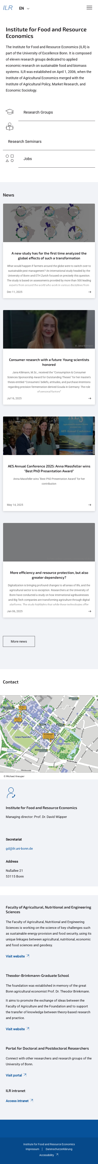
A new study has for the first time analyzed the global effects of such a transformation (49, 255)
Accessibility (48, 1155)
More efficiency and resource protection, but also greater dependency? (49, 575)
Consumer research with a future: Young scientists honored (49, 362)
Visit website (18, 956)
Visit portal (16, 1075)
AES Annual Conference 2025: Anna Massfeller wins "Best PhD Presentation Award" (49, 468)
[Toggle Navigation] (89, 8)
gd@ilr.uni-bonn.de (19, 848)
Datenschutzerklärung (59, 1149)
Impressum (32, 1149)
